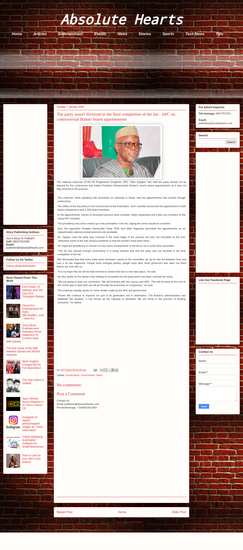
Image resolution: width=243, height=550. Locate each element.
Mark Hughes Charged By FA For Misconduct (31, 364)
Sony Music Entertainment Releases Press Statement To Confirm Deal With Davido (23, 333)
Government (88, 375)
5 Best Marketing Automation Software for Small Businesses (33, 441)
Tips (219, 34)
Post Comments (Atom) (129, 522)
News (122, 34)
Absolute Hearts (121, 19)
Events (100, 34)
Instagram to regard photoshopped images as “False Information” (32, 424)
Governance (73, 375)
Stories (145, 34)
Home (17, 34)
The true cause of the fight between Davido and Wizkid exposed (23, 351)
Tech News (195, 34)
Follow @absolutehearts (20, 265)
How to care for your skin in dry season (31, 459)
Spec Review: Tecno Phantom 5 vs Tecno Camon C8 (33, 403)
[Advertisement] (122, 71)
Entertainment (70, 34)
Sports (168, 34)
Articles (40, 34)
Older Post (179, 512)
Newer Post (65, 512)
